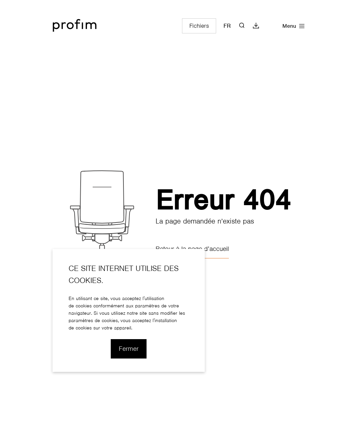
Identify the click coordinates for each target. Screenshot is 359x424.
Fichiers (199, 26)
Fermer (129, 349)
